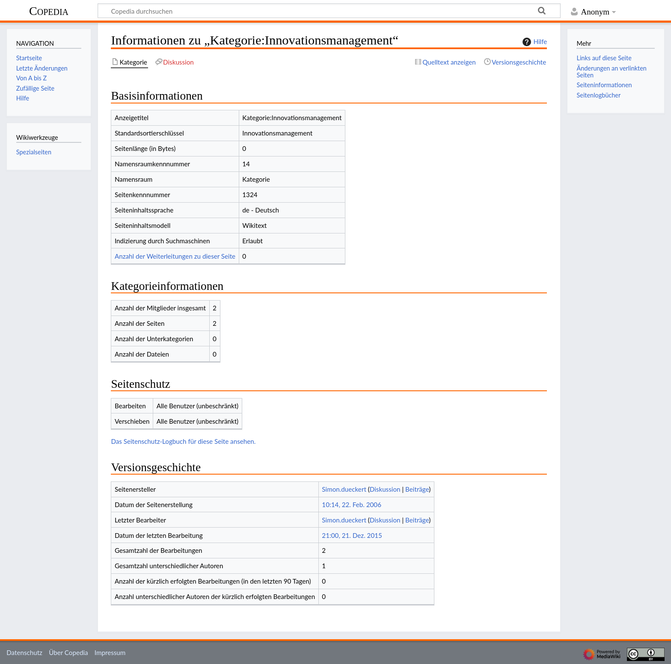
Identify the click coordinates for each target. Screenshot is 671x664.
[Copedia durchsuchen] (329, 11)
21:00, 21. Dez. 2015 (352, 535)
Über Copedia (68, 652)
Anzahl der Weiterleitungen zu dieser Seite (175, 256)
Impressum (110, 652)
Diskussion (385, 489)
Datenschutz (24, 652)
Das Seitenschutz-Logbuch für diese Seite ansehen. (183, 441)
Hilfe (533, 42)
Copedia (48, 11)
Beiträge (417, 489)
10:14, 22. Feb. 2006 (351, 504)
